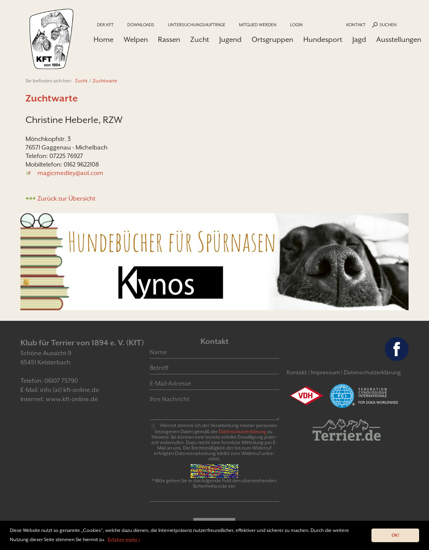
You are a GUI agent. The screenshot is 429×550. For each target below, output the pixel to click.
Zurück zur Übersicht (66, 198)
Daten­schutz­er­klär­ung (242, 431)
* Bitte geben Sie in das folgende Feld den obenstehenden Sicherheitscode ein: (214, 483)
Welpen (136, 39)
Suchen (388, 24)
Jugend (230, 39)
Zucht (199, 39)
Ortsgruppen (272, 39)
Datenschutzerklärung (372, 372)
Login (296, 24)
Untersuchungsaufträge (196, 24)
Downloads (140, 24)
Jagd (359, 39)
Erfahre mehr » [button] (124, 539)
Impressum (325, 372)
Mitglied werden (257, 24)
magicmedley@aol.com (70, 172)
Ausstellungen (398, 39)
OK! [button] (395, 535)
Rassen (169, 39)
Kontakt (356, 24)
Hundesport (322, 39)
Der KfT (105, 24)
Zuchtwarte (105, 80)
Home (103, 39)
